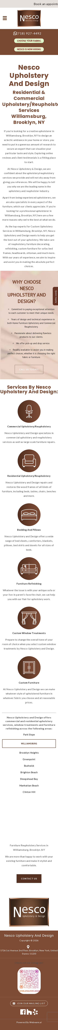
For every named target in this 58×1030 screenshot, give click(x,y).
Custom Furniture (29, 682)
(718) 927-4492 (29, 33)
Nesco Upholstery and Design (29, 935)
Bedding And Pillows (29, 529)
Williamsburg (29, 743)
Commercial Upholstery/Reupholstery (29, 426)
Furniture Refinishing (29, 583)
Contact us (29, 878)
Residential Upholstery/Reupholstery (29, 475)
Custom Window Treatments (29, 633)
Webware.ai (35, 1022)
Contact (29, 812)
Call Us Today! (29, 369)
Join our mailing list (29, 1003)
